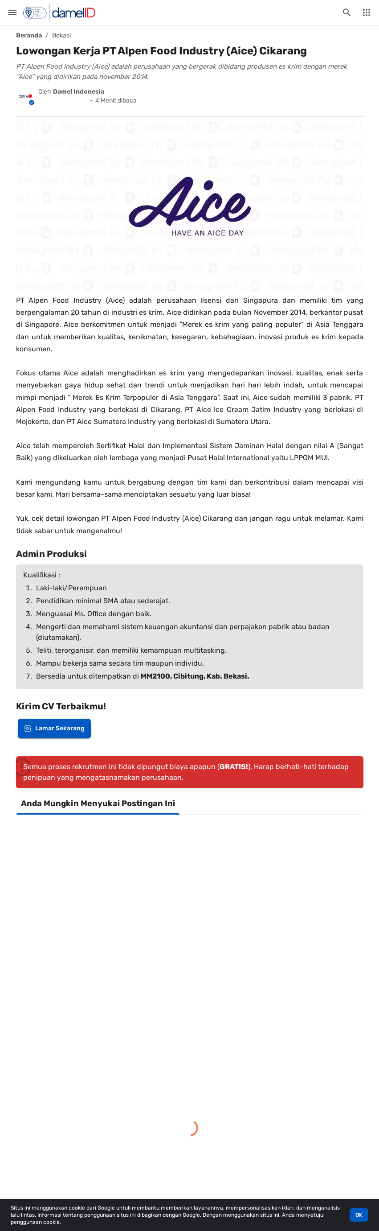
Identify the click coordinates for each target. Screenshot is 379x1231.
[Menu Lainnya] (366, 12)
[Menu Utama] (12, 12)
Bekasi (61, 35)
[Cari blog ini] (347, 12)
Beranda (29, 35)
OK (359, 1215)
